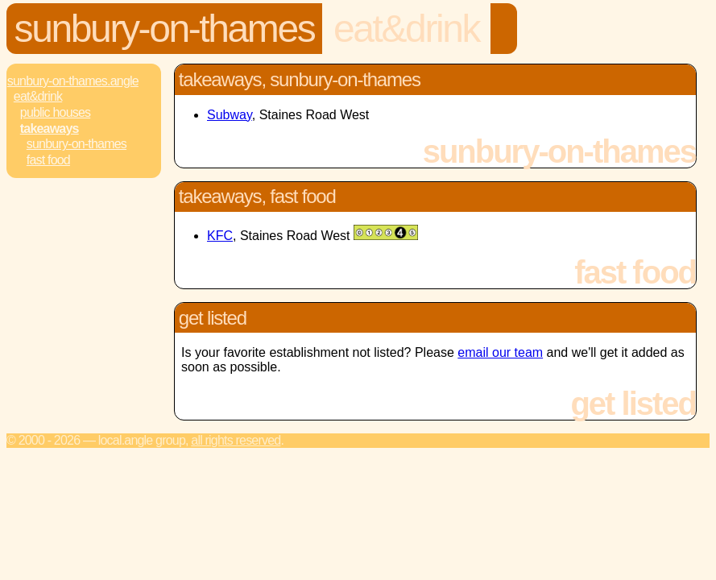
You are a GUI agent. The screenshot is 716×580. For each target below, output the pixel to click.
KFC (220, 235)
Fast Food (48, 160)
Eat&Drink (406, 28)
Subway (229, 115)
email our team (500, 352)
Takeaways (49, 128)
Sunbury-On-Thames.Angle (73, 81)
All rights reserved (235, 440)
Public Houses (55, 112)
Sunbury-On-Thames (164, 28)
